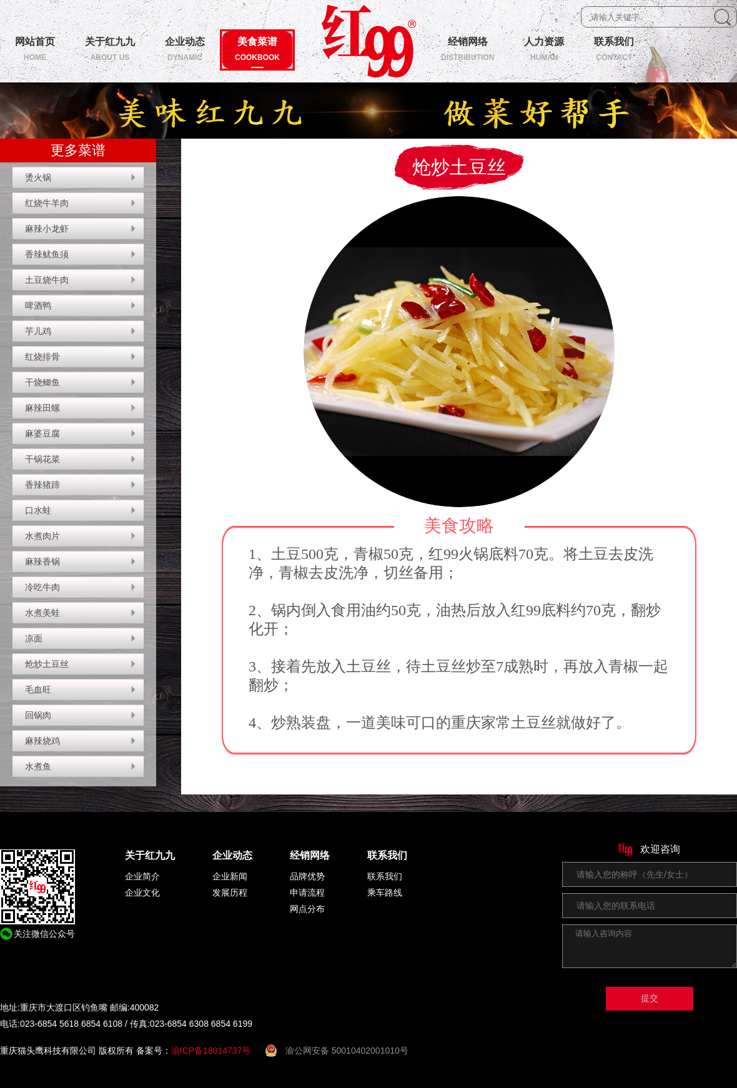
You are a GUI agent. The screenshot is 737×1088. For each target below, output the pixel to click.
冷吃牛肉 (42, 587)
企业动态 (232, 855)
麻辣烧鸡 (42, 741)
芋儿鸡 (38, 331)
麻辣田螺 (42, 408)
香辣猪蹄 (42, 485)
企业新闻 (229, 876)
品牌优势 (307, 876)
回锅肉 (38, 715)
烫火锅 (38, 177)
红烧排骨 (42, 357)
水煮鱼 (38, 766)
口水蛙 (38, 510)
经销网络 (310, 855)
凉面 (33, 638)
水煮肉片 (42, 536)
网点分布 (307, 909)
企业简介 (142, 876)
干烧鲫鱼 (42, 382)
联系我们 (387, 855)
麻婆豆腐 (42, 433)
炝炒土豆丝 (47, 664)
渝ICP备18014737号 (211, 1051)
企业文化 (142, 893)
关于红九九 (150, 855)
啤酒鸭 (38, 305)
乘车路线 (384, 893)
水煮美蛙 (42, 613)
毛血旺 (38, 690)
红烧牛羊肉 (47, 203)
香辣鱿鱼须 (47, 254)
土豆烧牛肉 (47, 280)
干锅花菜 (42, 459)
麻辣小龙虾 (47, 229)
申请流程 (307, 893)
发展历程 (229, 893)
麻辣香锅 (42, 561)
